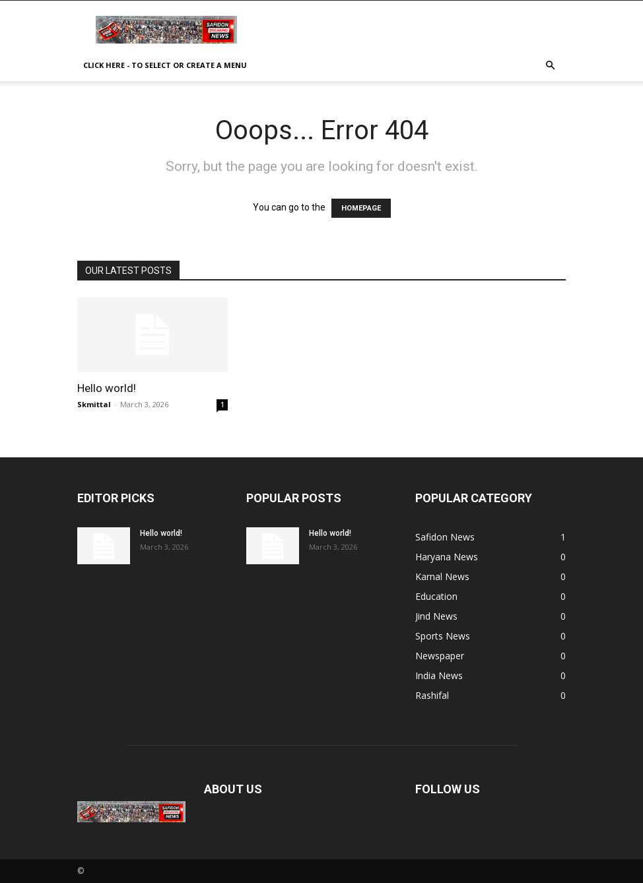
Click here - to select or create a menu (165, 65)
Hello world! (106, 388)
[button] (550, 65)
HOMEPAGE (361, 208)
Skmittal (94, 404)
